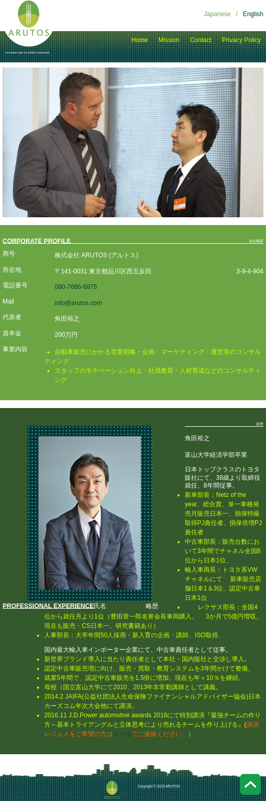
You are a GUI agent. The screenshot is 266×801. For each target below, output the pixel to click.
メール (122, 734)
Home (139, 40)
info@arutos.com (78, 303)
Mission (169, 40)
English (253, 14)
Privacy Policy (241, 40)
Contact (200, 40)
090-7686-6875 (76, 287)
